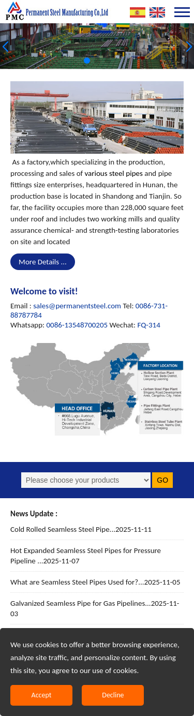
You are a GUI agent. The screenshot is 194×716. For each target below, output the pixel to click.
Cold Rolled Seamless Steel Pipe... (81, 529)
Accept (42, 695)
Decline (113, 695)
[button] (87, 60)
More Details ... (43, 261)
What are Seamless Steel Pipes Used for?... (95, 582)
